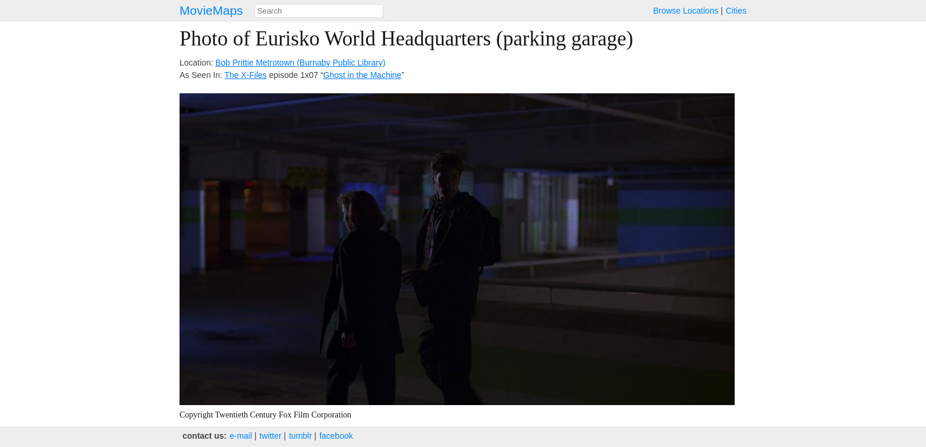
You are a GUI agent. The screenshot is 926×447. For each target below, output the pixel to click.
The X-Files (245, 75)
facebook (336, 436)
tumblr (300, 436)
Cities (736, 10)
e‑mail (241, 436)
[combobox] (319, 11)
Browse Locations (686, 10)
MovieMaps (211, 10)
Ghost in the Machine (362, 75)
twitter (270, 436)
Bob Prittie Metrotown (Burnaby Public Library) (301, 62)
